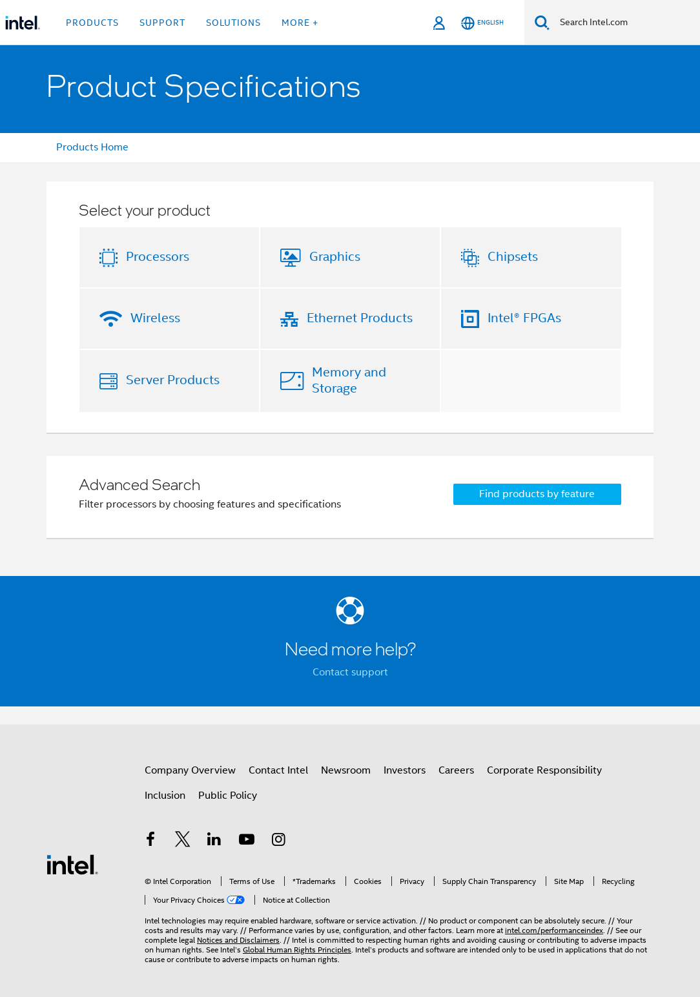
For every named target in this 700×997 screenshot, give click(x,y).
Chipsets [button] (513, 257)
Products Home (92, 147)
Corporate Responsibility (544, 770)
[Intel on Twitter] (183, 841)
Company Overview (190, 770)
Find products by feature (537, 494)
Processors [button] (157, 257)
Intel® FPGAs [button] (524, 318)
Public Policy (227, 795)
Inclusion (165, 795)
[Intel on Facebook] (150, 841)
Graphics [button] (334, 257)
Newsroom (346, 770)
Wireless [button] (155, 318)
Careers (456, 770)
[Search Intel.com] (625, 23)
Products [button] (92, 22)
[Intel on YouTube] (247, 841)
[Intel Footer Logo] (72, 864)
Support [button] (162, 22)
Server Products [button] (173, 380)
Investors (405, 770)
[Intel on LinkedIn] (214, 841)
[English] (482, 23)
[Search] (542, 22)
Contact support (350, 672)
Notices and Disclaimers (238, 940)
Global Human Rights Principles (297, 949)
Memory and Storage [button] (349, 380)
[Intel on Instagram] (278, 841)
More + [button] (300, 22)
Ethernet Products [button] (360, 318)
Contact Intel (278, 770)
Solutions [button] (233, 22)
